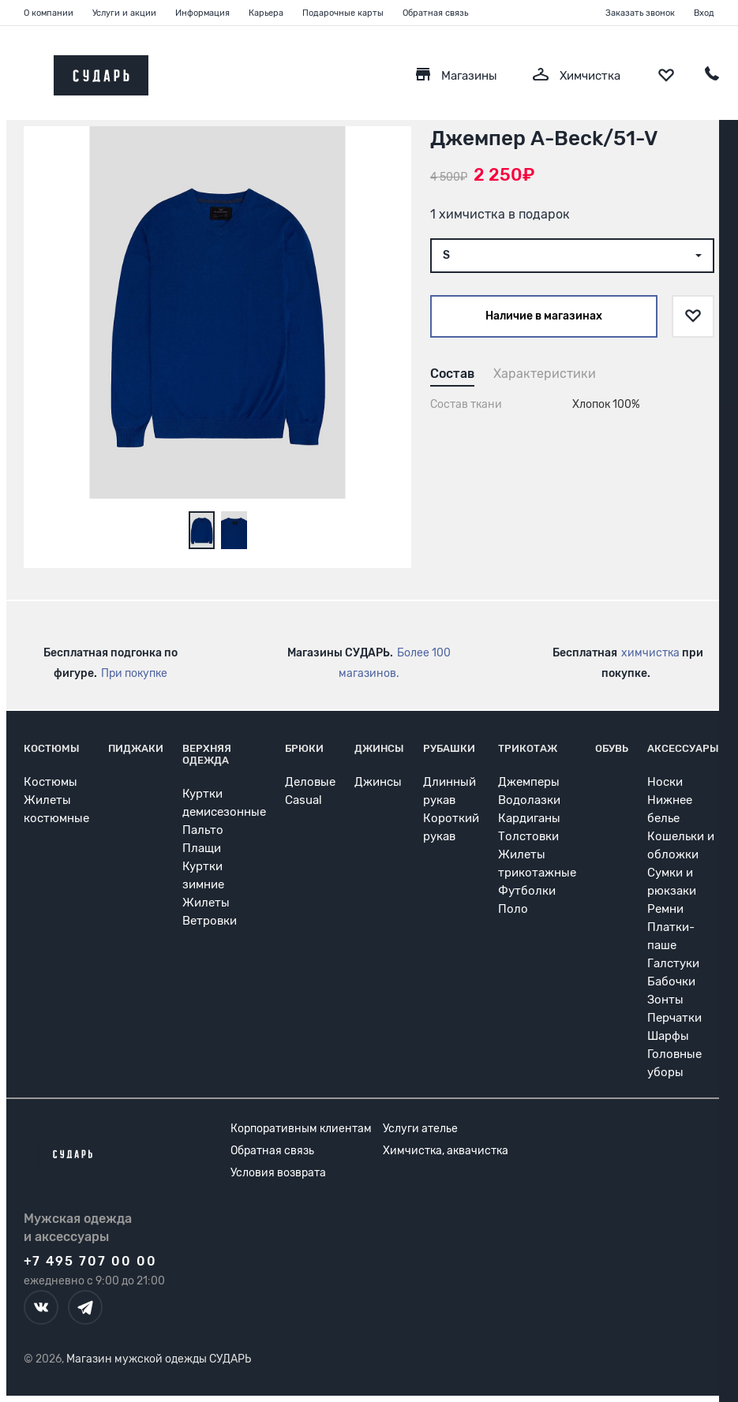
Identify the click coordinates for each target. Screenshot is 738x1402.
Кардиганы (529, 818)
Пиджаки (135, 748)
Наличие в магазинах (543, 316)
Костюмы (52, 748)
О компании (48, 13)
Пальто (202, 830)
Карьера (266, 13)
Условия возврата (278, 1173)
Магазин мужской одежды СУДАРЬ (158, 1359)
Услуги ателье (420, 1128)
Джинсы (379, 748)
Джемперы (529, 782)
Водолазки (529, 800)
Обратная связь (435, 13)
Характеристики (544, 373)
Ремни (665, 909)
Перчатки (674, 1018)
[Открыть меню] (23, 71)
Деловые (310, 782)
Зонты (665, 1000)
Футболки (527, 891)
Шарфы (668, 1036)
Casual (303, 800)
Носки (665, 782)
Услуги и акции (124, 13)
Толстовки (528, 836)
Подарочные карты (343, 13)
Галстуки (673, 963)
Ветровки (209, 921)
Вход (704, 13)
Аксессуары (683, 748)
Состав (452, 373)
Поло (513, 909)
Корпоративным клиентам (301, 1128)
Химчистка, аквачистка (445, 1150)
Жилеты (206, 902)
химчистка (650, 653)
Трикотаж (527, 748)
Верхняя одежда (206, 754)
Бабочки (671, 981)
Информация (202, 13)
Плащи (201, 848)
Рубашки (449, 748)
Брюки (304, 748)
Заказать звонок (640, 13)
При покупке (134, 673)
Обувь (611, 748)
